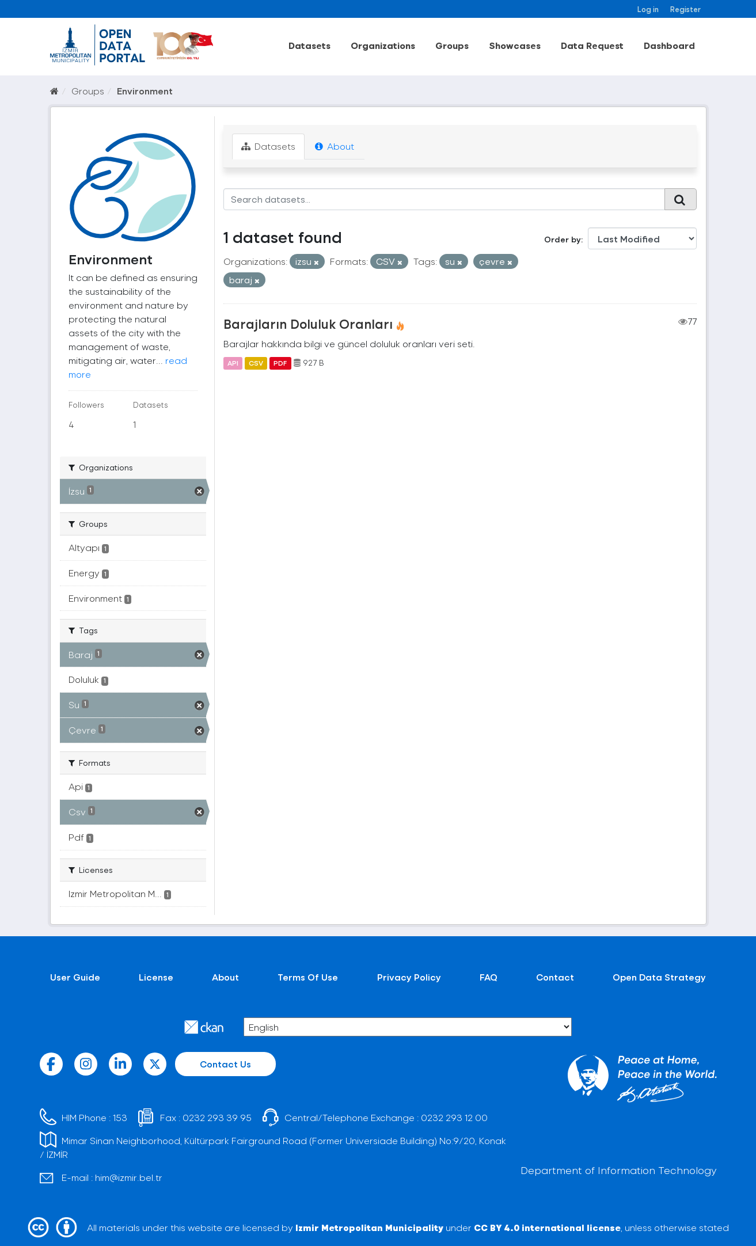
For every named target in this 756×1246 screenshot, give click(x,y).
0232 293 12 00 (454, 1117)
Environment (145, 91)
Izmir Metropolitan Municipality (369, 1227)
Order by (562, 239)
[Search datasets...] (444, 199)
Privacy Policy (409, 977)
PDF (280, 362)
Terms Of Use (308, 977)
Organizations (383, 45)
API (232, 362)
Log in (648, 9)
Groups (452, 45)
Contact (555, 977)
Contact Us (225, 1064)
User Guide (75, 977)
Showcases (515, 45)
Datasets (309, 45)
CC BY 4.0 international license (547, 1227)
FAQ (488, 977)
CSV (256, 362)
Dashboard (669, 45)
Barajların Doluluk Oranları (308, 323)
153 (120, 1117)
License (156, 977)
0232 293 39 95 (217, 1117)
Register (685, 9)
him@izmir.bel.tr (128, 1177)
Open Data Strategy (659, 977)
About (334, 146)
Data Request (592, 45)
